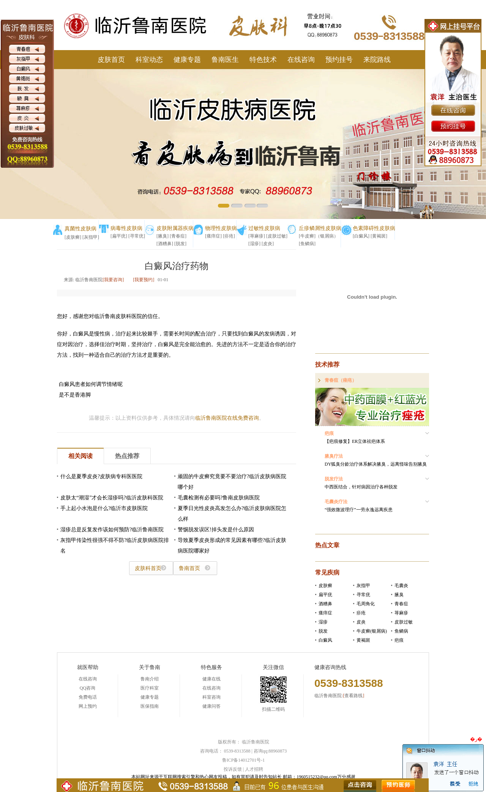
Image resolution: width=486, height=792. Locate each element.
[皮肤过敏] (276, 236)
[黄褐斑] (379, 236)
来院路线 (377, 59)
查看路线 (353, 695)
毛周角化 (366, 603)
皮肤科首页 (148, 568)
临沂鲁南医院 (255, 742)
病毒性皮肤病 (126, 228)
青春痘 (401, 603)
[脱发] (180, 243)
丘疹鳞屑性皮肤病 (320, 228)
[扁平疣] (118, 236)
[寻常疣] (136, 236)
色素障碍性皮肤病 (374, 228)
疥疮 (361, 613)
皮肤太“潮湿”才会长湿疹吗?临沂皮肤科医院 (111, 498)
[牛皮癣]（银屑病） (318, 236)
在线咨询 (301, 59)
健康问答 (211, 706)
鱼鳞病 (401, 631)
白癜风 (325, 640)
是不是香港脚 (75, 395)
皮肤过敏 (403, 622)
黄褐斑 (363, 640)
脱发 (323, 631)
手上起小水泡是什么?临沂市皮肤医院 (104, 508)
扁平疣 (325, 594)
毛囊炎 (401, 585)
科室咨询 (211, 697)
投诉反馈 (233, 769)
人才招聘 (254, 769)
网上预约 (88, 706)
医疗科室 (149, 688)
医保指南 (149, 706)
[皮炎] (268, 243)
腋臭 (399, 594)
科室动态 (149, 59)
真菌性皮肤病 (80, 228)
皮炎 (361, 622)
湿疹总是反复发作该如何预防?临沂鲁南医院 (112, 529)
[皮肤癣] (73, 237)
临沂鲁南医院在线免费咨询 (227, 418)
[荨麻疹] (256, 236)
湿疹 (323, 622)
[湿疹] (254, 243)
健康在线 (211, 679)
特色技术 (263, 59)
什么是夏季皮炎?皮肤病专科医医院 (101, 476)
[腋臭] (162, 236)
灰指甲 (363, 585)
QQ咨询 (87, 688)
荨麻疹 (401, 613)
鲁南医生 (225, 59)
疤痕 (399, 640)
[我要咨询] (113, 279)
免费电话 (88, 697)
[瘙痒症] (213, 236)
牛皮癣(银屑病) (372, 631)
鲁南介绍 (149, 679)
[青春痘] (178, 236)
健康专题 (187, 59)
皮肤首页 (111, 59)
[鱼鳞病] (307, 243)
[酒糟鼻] (164, 243)
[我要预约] (143, 279)
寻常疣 (363, 594)
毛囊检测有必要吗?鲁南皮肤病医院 (219, 498)
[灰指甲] (90, 237)
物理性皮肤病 (221, 228)
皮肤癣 (325, 585)
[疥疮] (229, 236)
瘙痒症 (325, 613)
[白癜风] (361, 236)
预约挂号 (339, 59)
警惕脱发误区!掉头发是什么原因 (216, 529)
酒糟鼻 (325, 603)
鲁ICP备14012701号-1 (243, 760)
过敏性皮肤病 (264, 228)
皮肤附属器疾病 (175, 228)
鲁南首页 (189, 568)
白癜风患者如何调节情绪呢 (91, 384)
